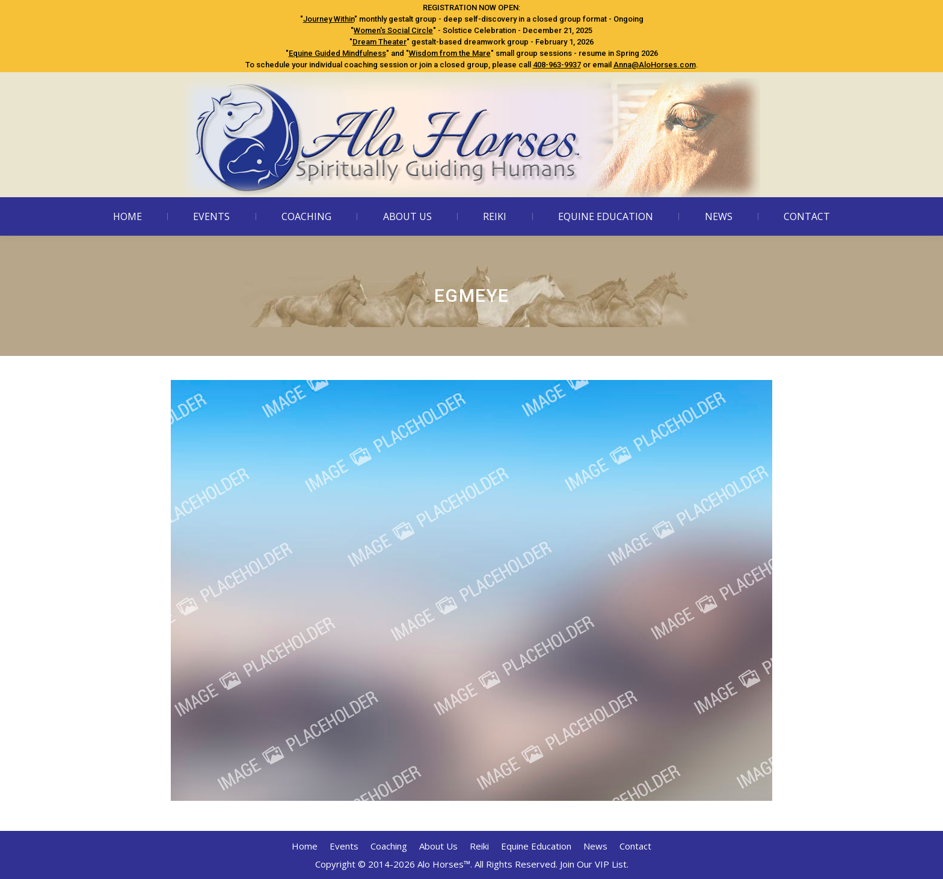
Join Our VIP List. (594, 864)
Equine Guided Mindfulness (337, 53)
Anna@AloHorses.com (654, 64)
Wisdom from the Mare (450, 53)
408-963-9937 (557, 64)
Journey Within (328, 18)
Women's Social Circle (393, 30)
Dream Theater (379, 41)
